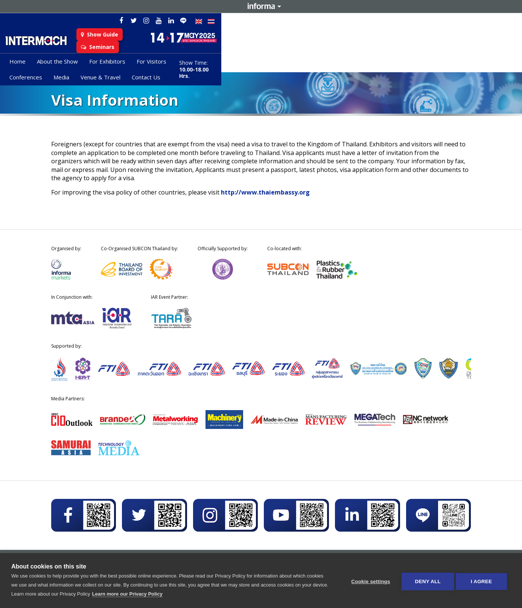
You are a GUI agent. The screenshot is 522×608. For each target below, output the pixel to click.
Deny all (425, 581)
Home (64, 64)
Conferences (240, 64)
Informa (261, 6)
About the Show (104, 64)
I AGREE (481, 581)
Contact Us (361, 64)
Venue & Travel (315, 64)
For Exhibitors (154, 64)
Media (276, 64)
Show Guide (183, 42)
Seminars (230, 42)
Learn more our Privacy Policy (144, 594)
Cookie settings (368, 581)
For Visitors (198, 64)
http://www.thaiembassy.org (265, 192)
